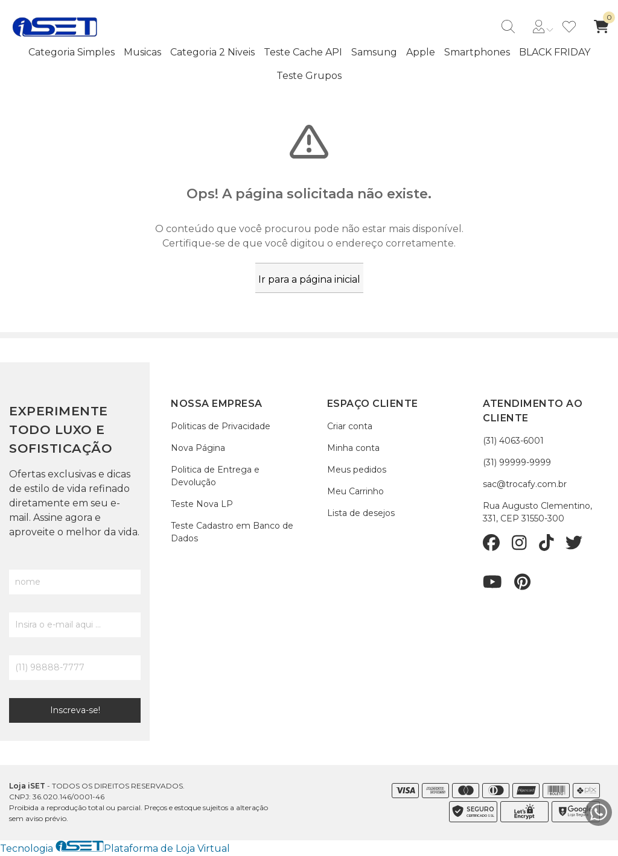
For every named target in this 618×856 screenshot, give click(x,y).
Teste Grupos (309, 75)
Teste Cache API (303, 52)
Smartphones (477, 52)
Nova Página (198, 447)
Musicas (142, 52)
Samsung (374, 52)
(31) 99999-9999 (517, 462)
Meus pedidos (356, 469)
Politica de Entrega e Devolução (215, 476)
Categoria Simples (71, 52)
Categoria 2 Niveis (212, 52)
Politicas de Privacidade (220, 426)
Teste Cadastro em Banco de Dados (232, 532)
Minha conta (353, 447)
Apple (420, 52)
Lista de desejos (361, 513)
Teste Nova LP (202, 504)
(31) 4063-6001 (513, 440)
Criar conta (349, 426)
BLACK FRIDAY (554, 52)
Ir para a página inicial (309, 279)
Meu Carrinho (355, 491)
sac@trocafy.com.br (525, 484)
